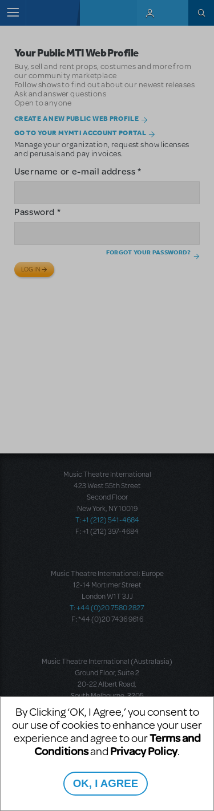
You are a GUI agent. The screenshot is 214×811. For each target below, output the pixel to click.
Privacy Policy (143, 751)
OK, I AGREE (105, 783)
